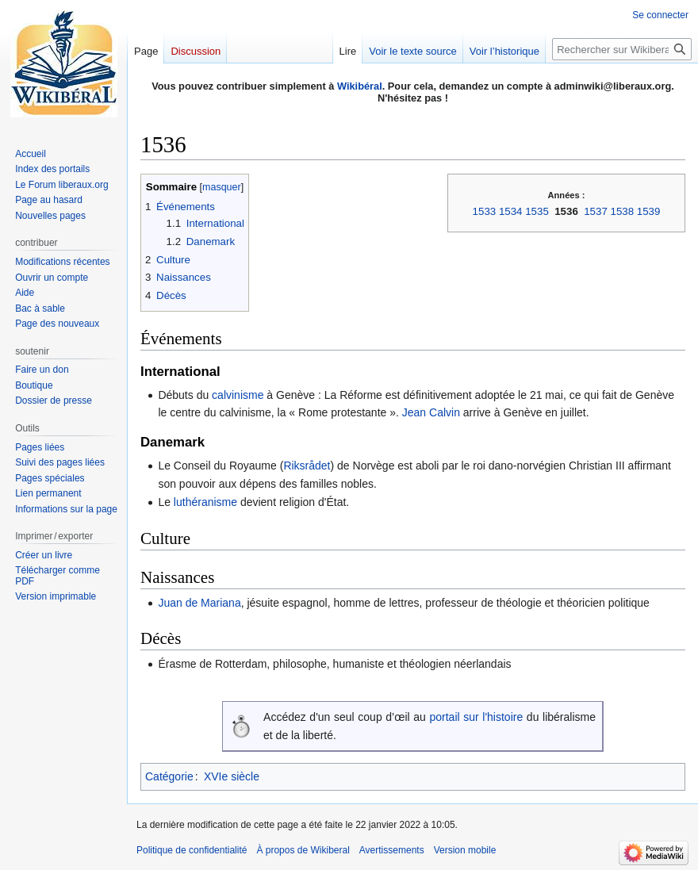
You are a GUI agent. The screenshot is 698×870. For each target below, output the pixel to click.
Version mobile (465, 850)
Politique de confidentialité (191, 850)
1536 (566, 211)
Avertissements (391, 850)
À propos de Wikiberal (302, 850)
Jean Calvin (431, 412)
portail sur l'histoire (476, 717)
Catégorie (169, 776)
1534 (511, 211)
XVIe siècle (231, 776)
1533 (485, 211)
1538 (623, 211)
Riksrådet (306, 465)
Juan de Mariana (199, 602)
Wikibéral (359, 86)
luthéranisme (205, 502)
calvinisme (237, 395)
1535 (537, 211)
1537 (596, 211)
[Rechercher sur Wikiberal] (622, 49)
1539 (649, 211)
